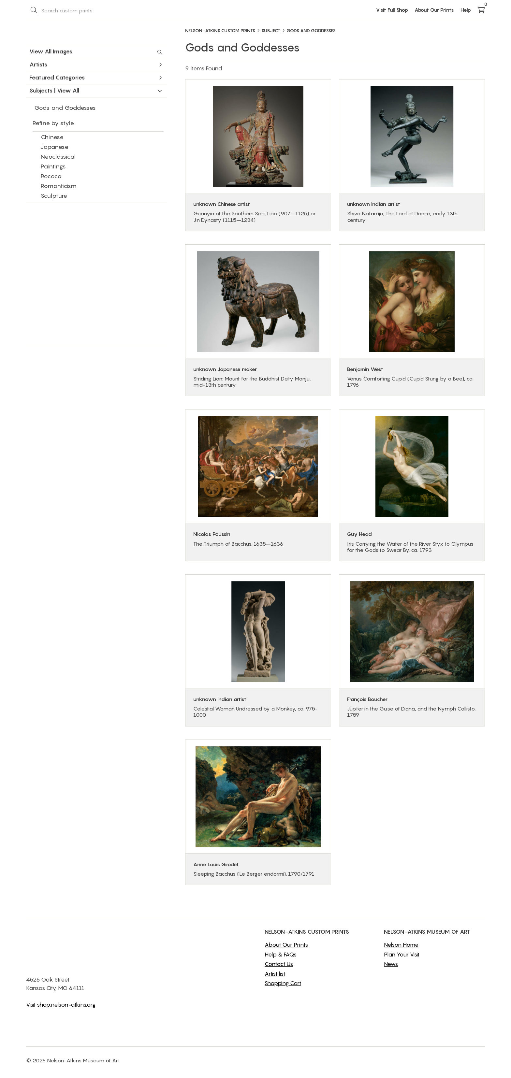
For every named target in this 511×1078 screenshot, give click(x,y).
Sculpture (54, 195)
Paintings (53, 166)
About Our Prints (434, 10)
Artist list (275, 973)
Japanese (54, 146)
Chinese (52, 137)
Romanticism (59, 185)
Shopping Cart (283, 983)
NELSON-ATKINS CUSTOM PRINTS (220, 30)
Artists (95, 64)
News (391, 964)
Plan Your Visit (401, 954)
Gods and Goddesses (65, 107)
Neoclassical (58, 156)
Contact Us (279, 964)
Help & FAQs (281, 954)
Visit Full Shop (392, 10)
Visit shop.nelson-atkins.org (60, 1004)
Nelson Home (401, 944)
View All (68, 90)
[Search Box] (83, 10)
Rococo (51, 176)
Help (465, 10)
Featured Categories (95, 77)
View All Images (95, 51)
